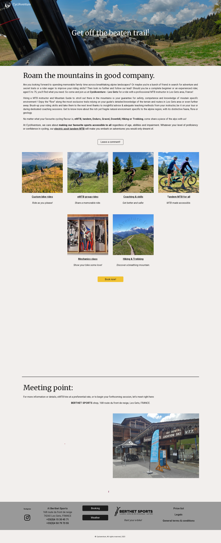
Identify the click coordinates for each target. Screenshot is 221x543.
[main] (110, 33)
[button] (217, 4)
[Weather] (95, 518)
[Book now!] (110, 279)
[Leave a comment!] (110, 142)
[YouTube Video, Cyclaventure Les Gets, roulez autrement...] (110, 330)
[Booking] (95, 508)
